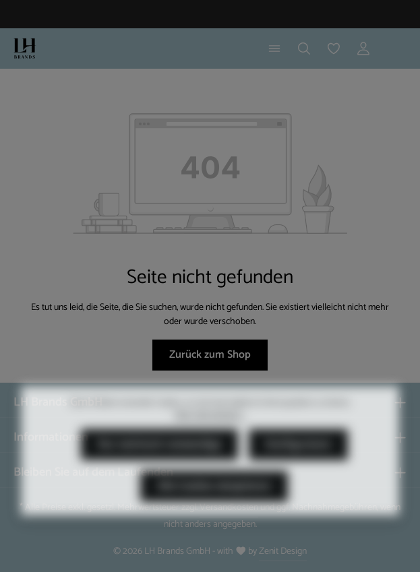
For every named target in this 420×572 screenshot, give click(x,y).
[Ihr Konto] (363, 48)
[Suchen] (304, 48)
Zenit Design (283, 551)
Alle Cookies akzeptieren (214, 506)
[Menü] (274, 48)
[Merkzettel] (333, 48)
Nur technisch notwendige (159, 464)
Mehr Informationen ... (210, 434)
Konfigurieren (298, 464)
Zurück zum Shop (210, 355)
